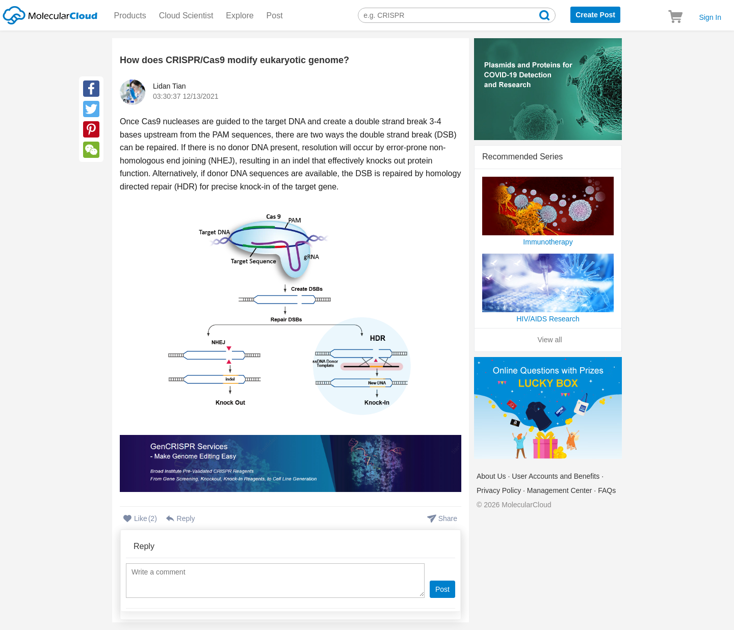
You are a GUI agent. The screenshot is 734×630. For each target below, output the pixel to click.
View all (550, 340)
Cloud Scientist (186, 15)
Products (130, 15)
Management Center (559, 490)
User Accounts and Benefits (555, 476)
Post (275, 15)
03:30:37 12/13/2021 (185, 96)
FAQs (607, 490)
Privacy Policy (499, 490)
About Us (491, 476)
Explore (239, 15)
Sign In (710, 17)
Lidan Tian (169, 86)
